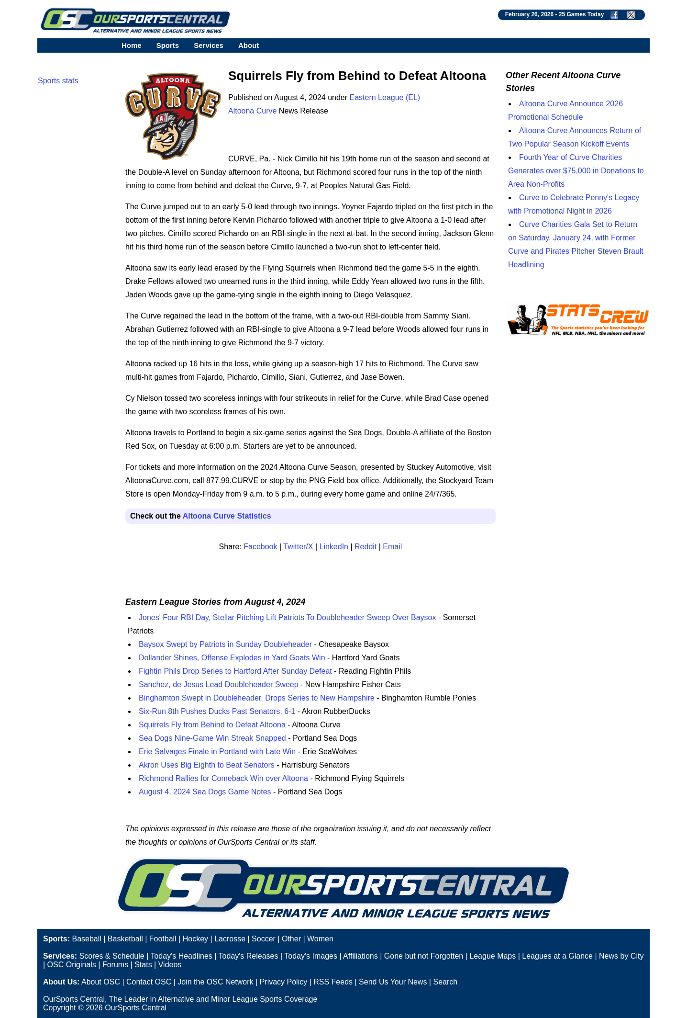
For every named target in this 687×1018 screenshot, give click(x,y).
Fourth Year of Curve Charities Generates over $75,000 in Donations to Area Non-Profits (576, 170)
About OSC (100, 982)
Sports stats (58, 81)
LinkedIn (334, 547)
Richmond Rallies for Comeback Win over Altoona (223, 778)
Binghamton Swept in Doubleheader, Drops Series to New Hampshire (257, 698)
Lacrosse (229, 939)
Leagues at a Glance (557, 956)
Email (392, 547)
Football (163, 939)
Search (445, 982)
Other (291, 939)
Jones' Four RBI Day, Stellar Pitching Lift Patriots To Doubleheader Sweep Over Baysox (287, 617)
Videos (170, 965)
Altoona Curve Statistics (227, 516)
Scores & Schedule (111, 956)
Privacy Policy (284, 982)
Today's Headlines (181, 956)
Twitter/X (298, 547)
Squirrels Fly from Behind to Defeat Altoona (212, 725)
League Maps (492, 956)
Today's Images (310, 956)
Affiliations (360, 956)
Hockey (195, 939)
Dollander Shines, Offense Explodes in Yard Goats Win (232, 658)
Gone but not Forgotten (423, 956)
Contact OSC (148, 982)
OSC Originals (71, 965)
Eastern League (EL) (385, 97)
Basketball (125, 939)
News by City (621, 956)
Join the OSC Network (215, 982)
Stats (143, 965)
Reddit (366, 547)
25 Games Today (581, 14)
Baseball (86, 939)
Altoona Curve (252, 111)
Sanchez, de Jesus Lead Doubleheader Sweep (219, 684)
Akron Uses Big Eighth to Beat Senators (207, 765)
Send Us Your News (393, 982)
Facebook (260, 547)
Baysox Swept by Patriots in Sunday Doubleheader (225, 644)
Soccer (264, 939)
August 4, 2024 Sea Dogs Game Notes (205, 792)
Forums (115, 965)
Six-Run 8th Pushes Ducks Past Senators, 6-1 (217, 711)
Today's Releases (248, 956)
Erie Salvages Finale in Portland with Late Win (217, 751)
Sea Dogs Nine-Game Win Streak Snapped (212, 738)
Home (132, 45)
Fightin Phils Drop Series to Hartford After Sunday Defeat (235, 671)
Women (320, 939)
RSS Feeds (333, 982)
